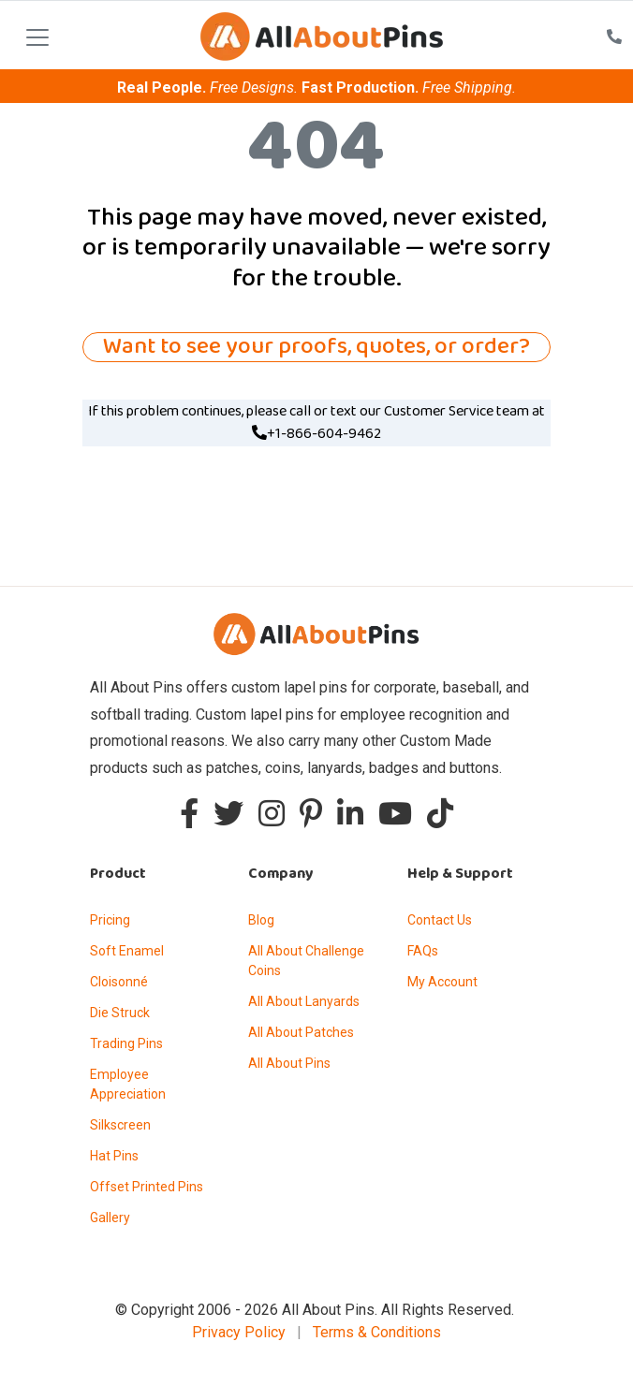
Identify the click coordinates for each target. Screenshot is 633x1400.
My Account (442, 981)
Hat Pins (114, 1155)
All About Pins (289, 1063)
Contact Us (439, 919)
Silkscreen (120, 1124)
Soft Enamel (127, 950)
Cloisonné (119, 981)
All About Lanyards (304, 1001)
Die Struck (120, 1012)
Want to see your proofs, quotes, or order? (316, 347)
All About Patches (301, 1032)
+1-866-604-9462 (316, 434)
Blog (261, 919)
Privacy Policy (239, 1332)
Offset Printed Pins (146, 1186)
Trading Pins (126, 1043)
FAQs (422, 950)
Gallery (110, 1217)
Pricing (110, 919)
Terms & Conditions (377, 1332)
